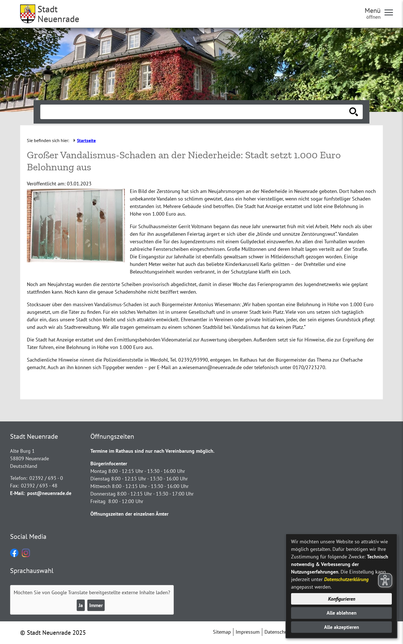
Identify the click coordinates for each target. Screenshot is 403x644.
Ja (81, 605)
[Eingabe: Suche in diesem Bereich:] (195, 112)
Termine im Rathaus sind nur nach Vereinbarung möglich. (152, 451)
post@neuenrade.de (49, 493)
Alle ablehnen (342, 613)
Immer (96, 605)
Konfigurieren (341, 599)
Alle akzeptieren (341, 627)
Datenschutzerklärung (346, 579)
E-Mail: (17, 493)
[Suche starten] (353, 111)
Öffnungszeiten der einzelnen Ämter (129, 514)
